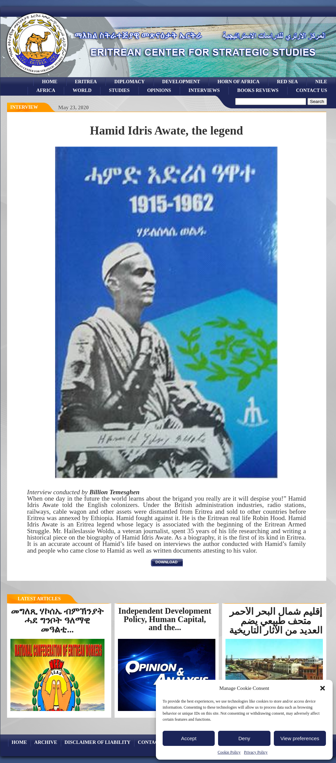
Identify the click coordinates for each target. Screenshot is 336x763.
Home (49, 81)
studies (119, 90)
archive (45, 742)
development (181, 81)
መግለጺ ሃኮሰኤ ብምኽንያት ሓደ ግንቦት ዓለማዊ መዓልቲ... (57, 620)
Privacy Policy (255, 752)
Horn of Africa (238, 81)
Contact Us (311, 90)
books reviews (258, 90)
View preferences (300, 738)
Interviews (204, 90)
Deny (244, 738)
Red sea (287, 81)
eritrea (86, 81)
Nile (321, 81)
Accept (189, 738)
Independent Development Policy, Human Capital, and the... (164, 619)
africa (45, 90)
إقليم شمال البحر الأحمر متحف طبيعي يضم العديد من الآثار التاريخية (276, 620)
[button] (322, 688)
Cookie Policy (229, 752)
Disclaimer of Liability (97, 742)
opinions (159, 90)
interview (24, 107)
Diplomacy (129, 81)
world (82, 90)
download (167, 562)
